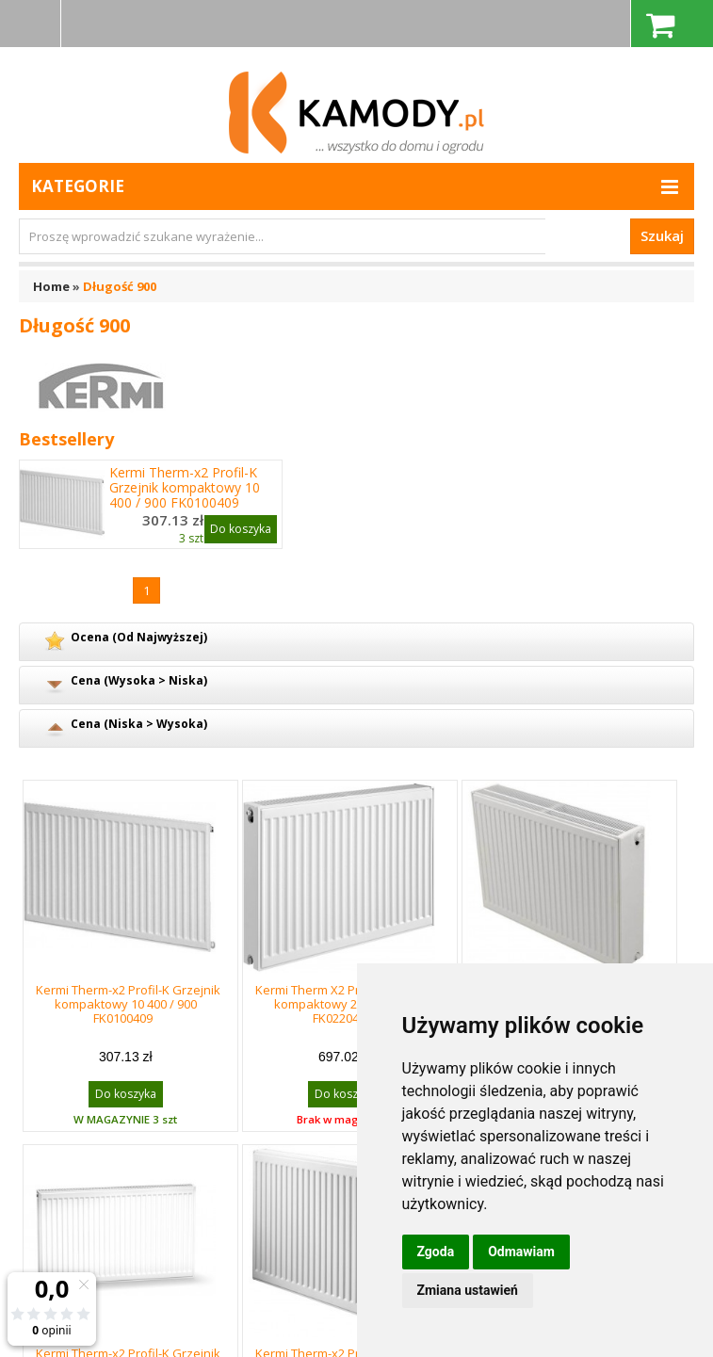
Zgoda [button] (436, 1251)
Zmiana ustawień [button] (467, 1290)
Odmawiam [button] (521, 1251)
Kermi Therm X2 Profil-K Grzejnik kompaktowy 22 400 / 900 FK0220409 (347, 1003)
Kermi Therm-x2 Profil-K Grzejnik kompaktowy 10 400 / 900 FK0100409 (184, 487)
